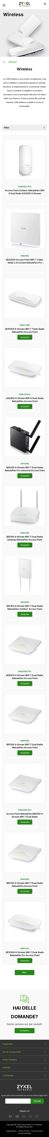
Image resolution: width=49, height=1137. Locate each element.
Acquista (25, 337)
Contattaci (24, 1030)
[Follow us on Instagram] (36, 1117)
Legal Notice (11, 1131)
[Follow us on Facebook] (10, 1117)
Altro (24, 972)
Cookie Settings (24, 1133)
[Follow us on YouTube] (17, 1117)
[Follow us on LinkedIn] (23, 1117)
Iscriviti (37, 1101)
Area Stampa (10, 1059)
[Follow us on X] (30, 1117)
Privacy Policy (37, 1131)
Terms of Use (24, 1131)
